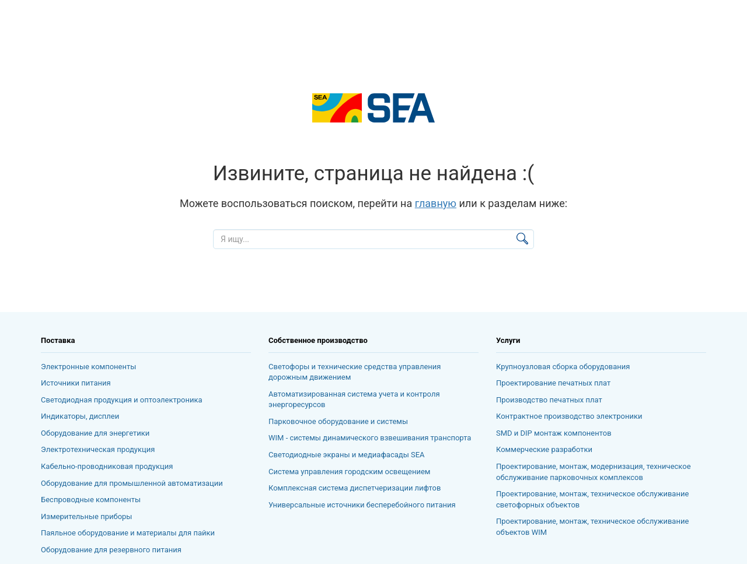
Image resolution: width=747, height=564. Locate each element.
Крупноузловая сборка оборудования (563, 366)
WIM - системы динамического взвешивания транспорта (369, 437)
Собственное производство (318, 340)
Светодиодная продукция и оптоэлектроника (122, 399)
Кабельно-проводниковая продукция (107, 466)
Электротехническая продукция (98, 449)
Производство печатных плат (549, 399)
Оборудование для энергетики (95, 433)
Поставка (58, 340)
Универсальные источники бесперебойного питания (362, 504)
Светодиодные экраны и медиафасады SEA (346, 454)
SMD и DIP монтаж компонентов (554, 433)
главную (435, 203)
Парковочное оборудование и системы (338, 421)
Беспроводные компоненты (91, 499)
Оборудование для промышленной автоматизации (132, 483)
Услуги (508, 340)
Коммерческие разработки (544, 449)
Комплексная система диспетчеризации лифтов (354, 488)
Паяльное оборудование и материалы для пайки (128, 532)
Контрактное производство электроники (569, 416)
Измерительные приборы (86, 516)
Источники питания (76, 383)
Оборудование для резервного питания (111, 549)
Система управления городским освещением (349, 471)
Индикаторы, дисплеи (80, 416)
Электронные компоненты (88, 366)
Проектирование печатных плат (553, 383)
